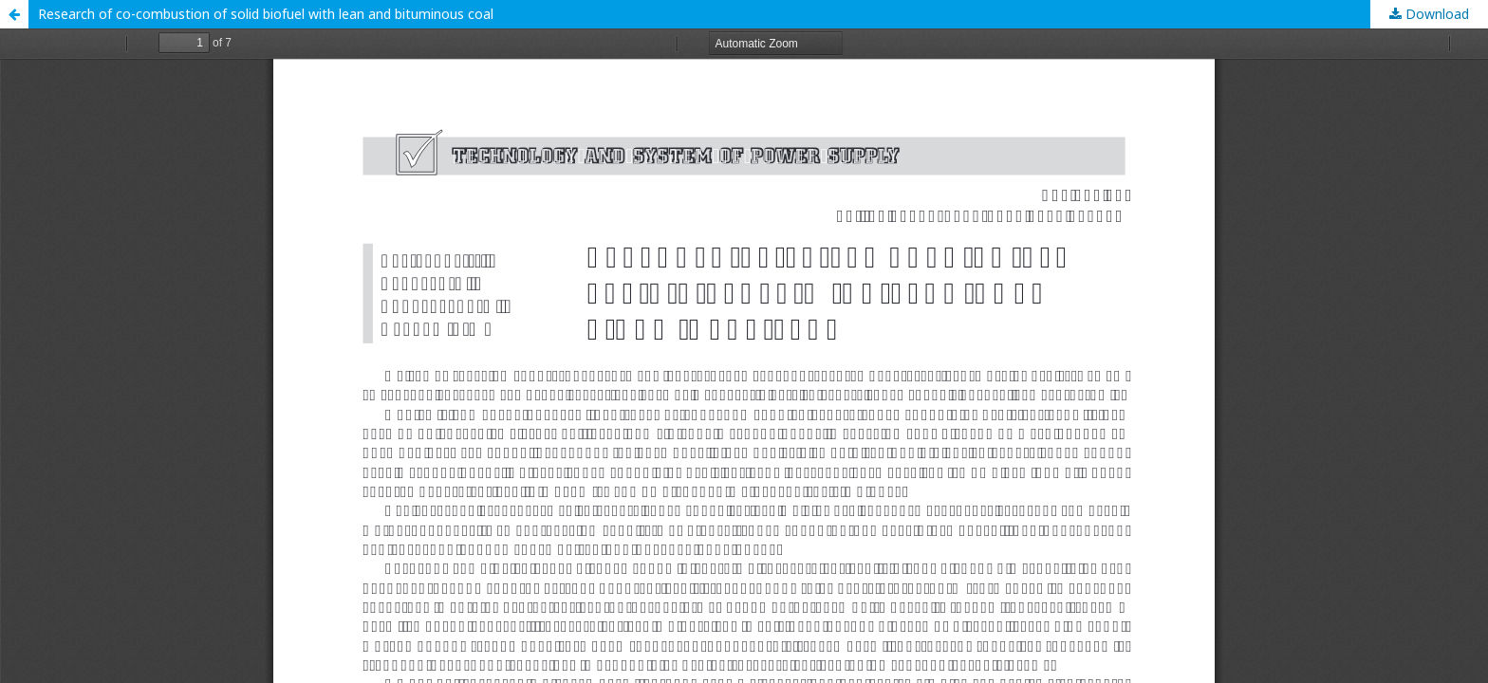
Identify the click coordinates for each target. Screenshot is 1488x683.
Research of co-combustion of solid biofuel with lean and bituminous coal (265, 14)
